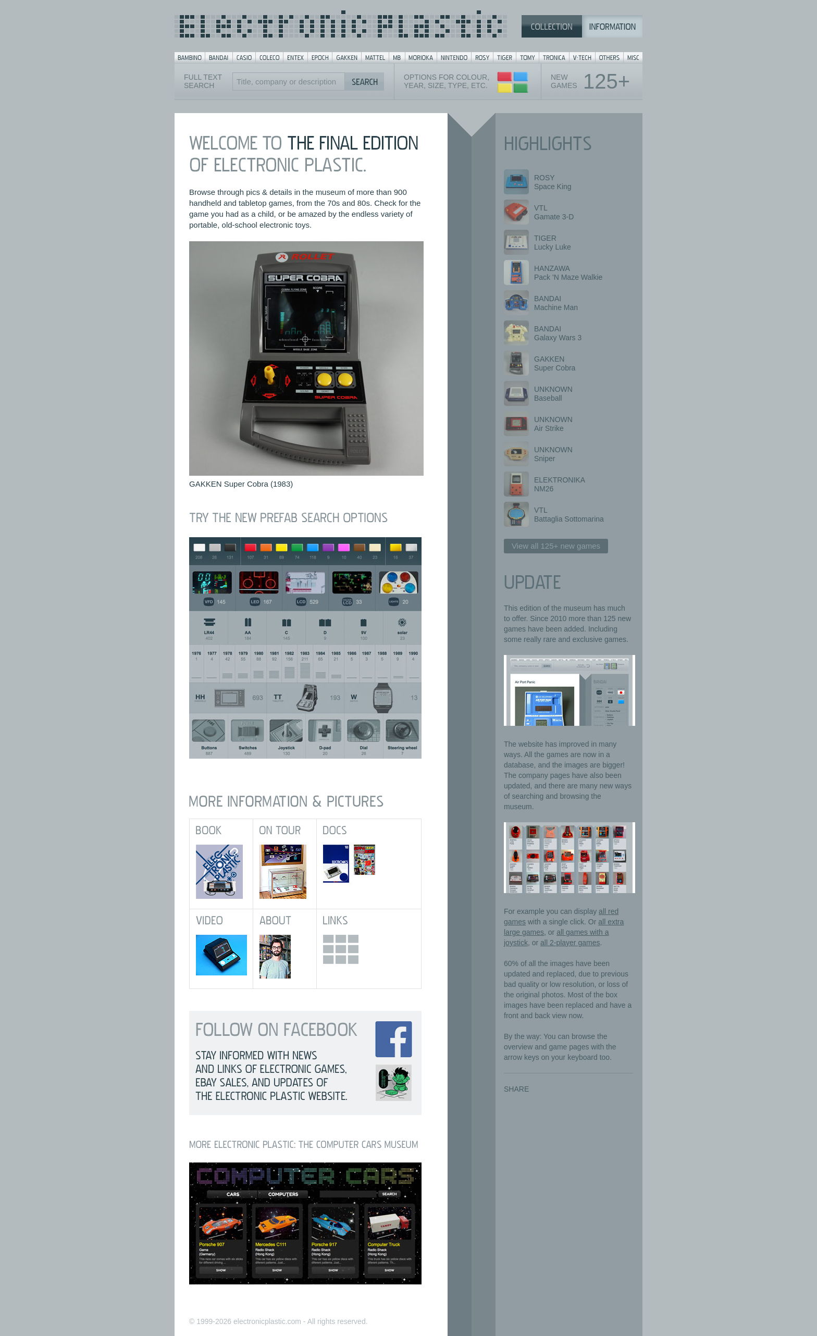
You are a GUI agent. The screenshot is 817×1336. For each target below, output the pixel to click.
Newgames (590, 81)
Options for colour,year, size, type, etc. (446, 81)
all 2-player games (570, 942)
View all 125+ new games (556, 545)
